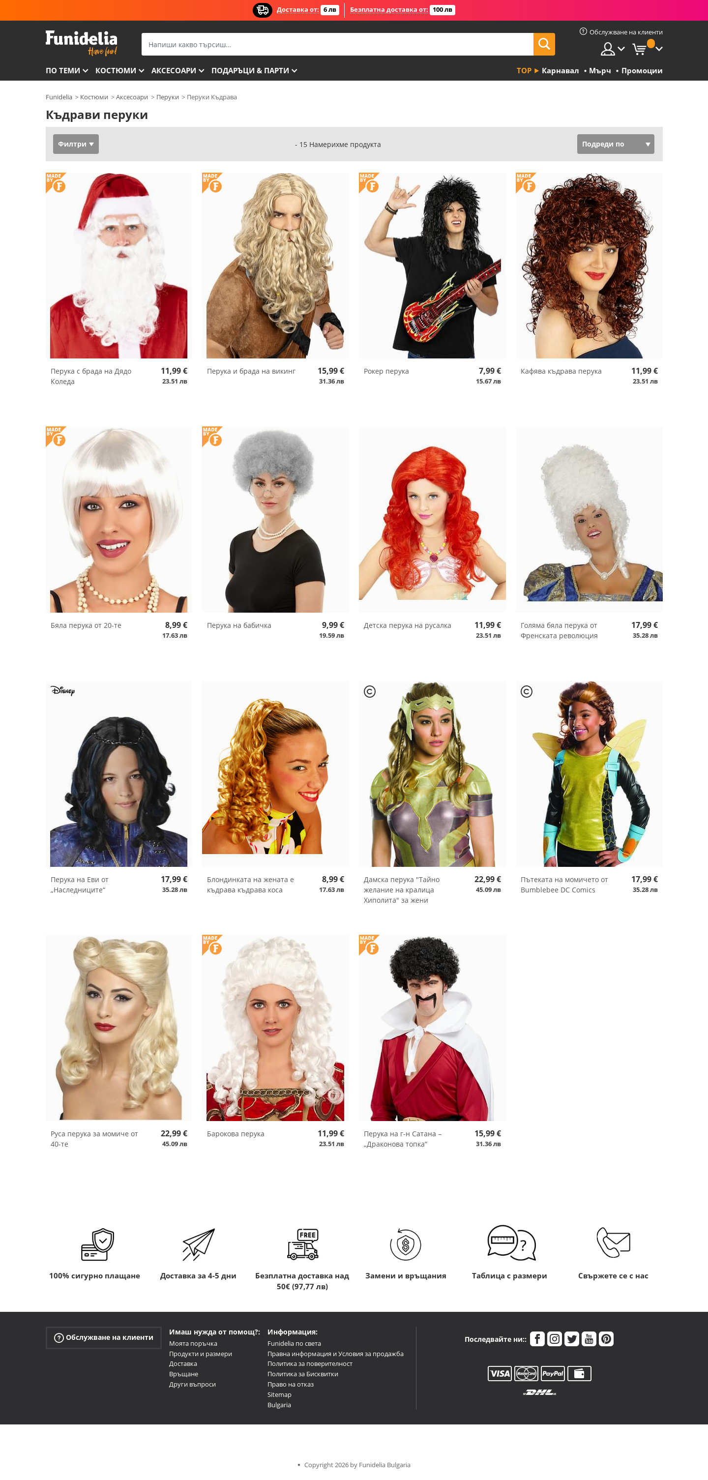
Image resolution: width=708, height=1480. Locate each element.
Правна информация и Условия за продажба (335, 1353)
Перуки (167, 96)
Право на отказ (290, 1384)
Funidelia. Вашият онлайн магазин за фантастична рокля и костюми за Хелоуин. (81, 43)
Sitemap (279, 1394)
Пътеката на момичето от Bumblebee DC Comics (564, 884)
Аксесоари (173, 70)
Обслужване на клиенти (103, 1337)
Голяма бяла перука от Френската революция (559, 630)
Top (524, 70)
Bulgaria (279, 1404)
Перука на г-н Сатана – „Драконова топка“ (403, 1139)
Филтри (72, 143)
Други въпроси (192, 1384)
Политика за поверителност (310, 1363)
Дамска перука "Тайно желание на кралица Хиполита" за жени (402, 890)
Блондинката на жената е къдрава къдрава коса (250, 884)
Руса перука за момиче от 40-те (94, 1139)
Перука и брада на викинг (251, 371)
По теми (63, 70)
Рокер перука (386, 371)
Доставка (183, 1363)
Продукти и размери (200, 1353)
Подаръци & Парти (250, 70)
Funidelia (59, 96)
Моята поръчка (193, 1343)
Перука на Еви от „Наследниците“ (80, 884)
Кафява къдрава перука (561, 371)
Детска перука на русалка (407, 625)
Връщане (183, 1373)
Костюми (115, 70)
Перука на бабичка (239, 625)
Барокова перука (236, 1133)
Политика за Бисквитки (302, 1373)
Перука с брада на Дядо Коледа (91, 376)
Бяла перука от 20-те (86, 625)
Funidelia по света (294, 1343)
